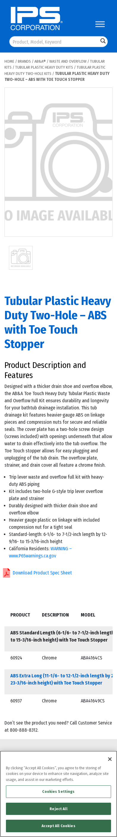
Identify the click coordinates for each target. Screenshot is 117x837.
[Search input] (54, 41)
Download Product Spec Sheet (42, 573)
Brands (24, 61)
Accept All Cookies (58, 826)
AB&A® (40, 61)
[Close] (109, 759)
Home (9, 61)
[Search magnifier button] (103, 40)
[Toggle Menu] (100, 24)
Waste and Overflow (67, 61)
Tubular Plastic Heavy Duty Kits (44, 67)
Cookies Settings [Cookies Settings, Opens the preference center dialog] (58, 791)
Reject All (58, 809)
